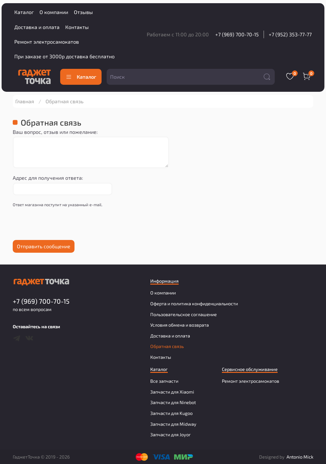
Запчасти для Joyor (170, 434)
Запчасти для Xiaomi (172, 392)
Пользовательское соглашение (183, 314)
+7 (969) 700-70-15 (237, 34)
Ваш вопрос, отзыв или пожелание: (55, 132)
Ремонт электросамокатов (46, 42)
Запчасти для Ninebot (173, 402)
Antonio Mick (300, 457)
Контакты (77, 27)
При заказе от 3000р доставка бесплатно (64, 56)
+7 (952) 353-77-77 (290, 34)
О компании (53, 12)
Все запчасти (164, 381)
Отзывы (83, 12)
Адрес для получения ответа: (48, 178)
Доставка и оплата (37, 27)
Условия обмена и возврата (179, 325)
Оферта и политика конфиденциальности (194, 303)
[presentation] (61, 225)
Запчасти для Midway (173, 424)
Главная (24, 101)
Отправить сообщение (43, 246)
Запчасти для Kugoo (171, 413)
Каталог (24, 12)
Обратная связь (167, 346)
